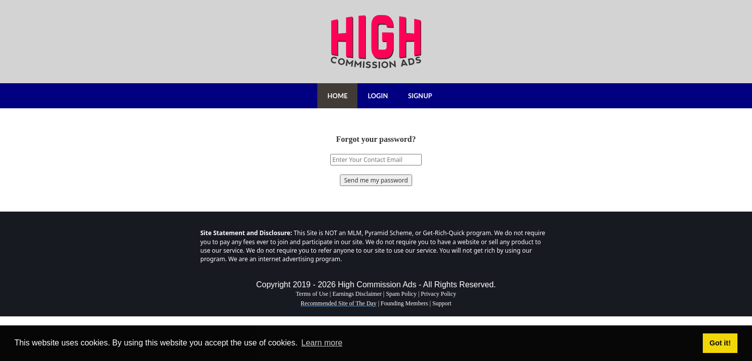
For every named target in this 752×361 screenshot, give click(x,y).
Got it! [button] (719, 343)
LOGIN (377, 96)
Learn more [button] (321, 342)
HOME (337, 96)
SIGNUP (420, 96)
